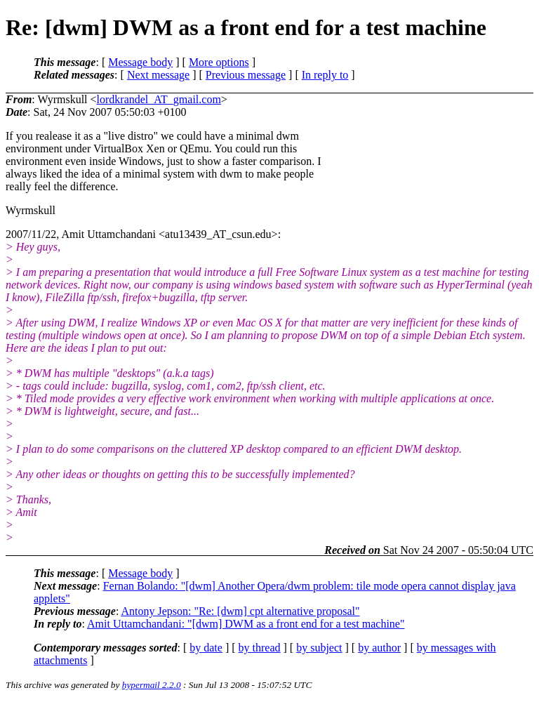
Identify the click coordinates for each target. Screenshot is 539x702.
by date (205, 648)
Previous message (246, 75)
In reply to (325, 75)
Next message (158, 75)
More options (219, 62)
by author (379, 648)
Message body (140, 62)
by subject (319, 648)
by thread (260, 648)
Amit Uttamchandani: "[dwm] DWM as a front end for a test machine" (245, 624)
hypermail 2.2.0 (151, 685)
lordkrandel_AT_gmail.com (159, 99)
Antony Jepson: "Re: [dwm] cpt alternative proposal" (240, 611)
